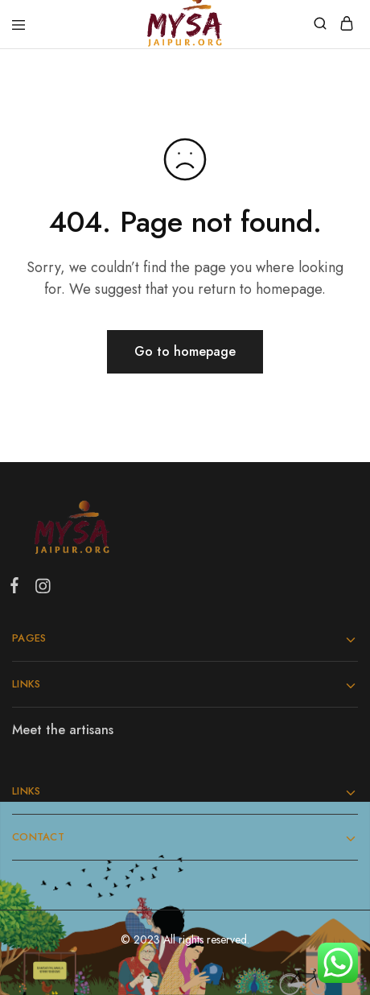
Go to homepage (185, 351)
